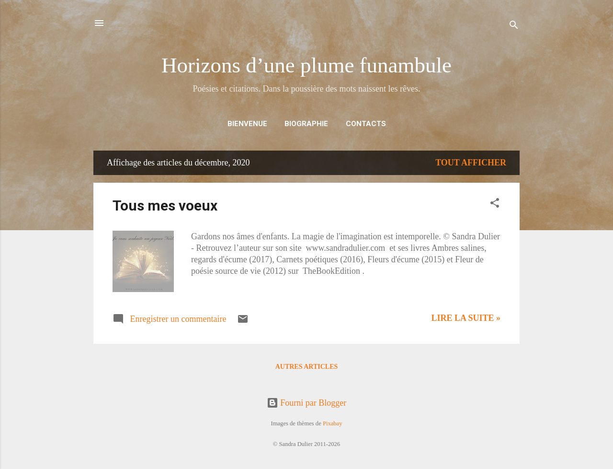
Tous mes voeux (165, 205)
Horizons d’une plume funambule (306, 65)
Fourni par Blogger (306, 403)
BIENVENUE (247, 123)
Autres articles (306, 366)
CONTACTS (366, 123)
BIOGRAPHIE (306, 123)
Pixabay (332, 423)
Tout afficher (470, 162)
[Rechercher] (514, 26)
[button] (494, 204)
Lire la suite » (465, 318)
